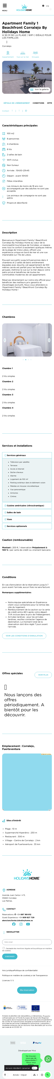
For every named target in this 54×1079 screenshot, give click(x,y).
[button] (48, 1075)
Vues (9, 829)
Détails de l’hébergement (17, 412)
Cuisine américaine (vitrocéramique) (25, 815)
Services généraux (16, 765)
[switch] (33, 1068)
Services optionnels (17, 835)
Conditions (38, 412)
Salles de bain (14, 822)
